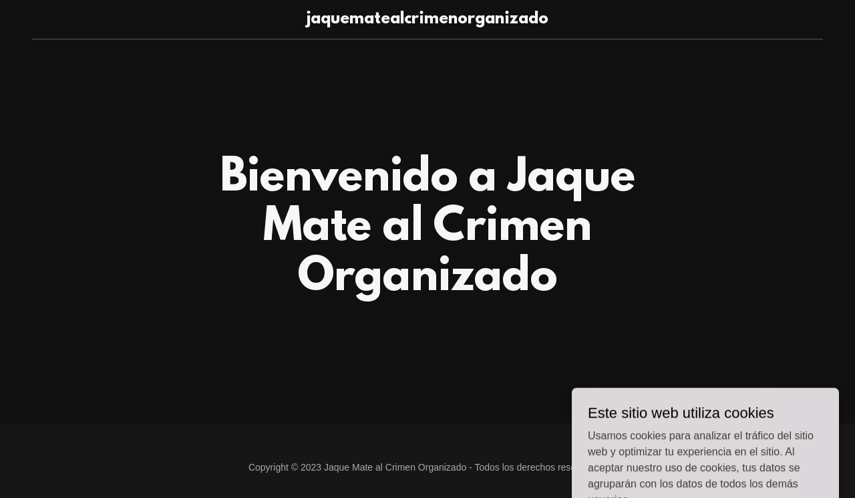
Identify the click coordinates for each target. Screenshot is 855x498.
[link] (428, 19)
